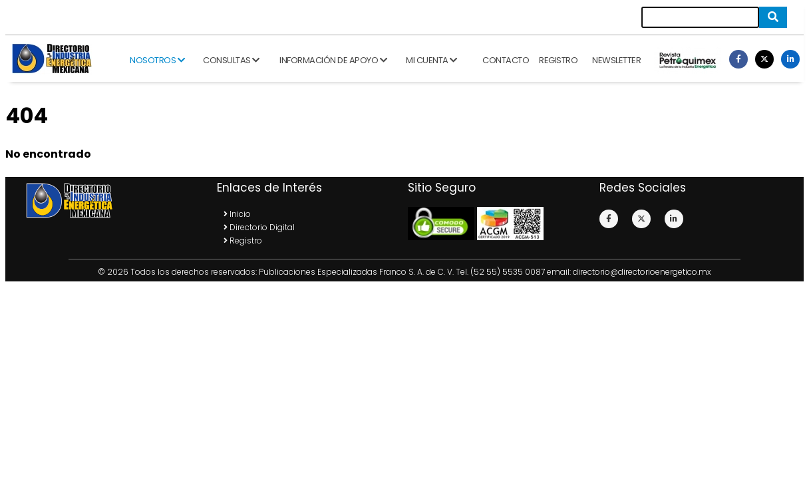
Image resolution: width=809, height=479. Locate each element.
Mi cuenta (431, 60)
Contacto (505, 60)
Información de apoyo (333, 60)
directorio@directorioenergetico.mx (642, 271)
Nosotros (157, 60)
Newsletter (616, 60)
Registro (558, 60)
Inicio (237, 214)
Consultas (231, 60)
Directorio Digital (259, 227)
